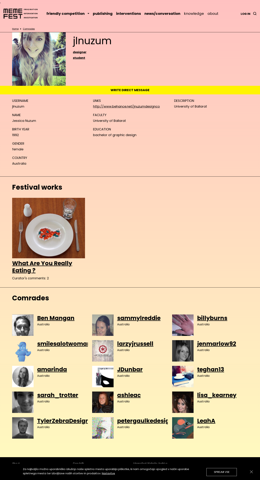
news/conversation (162, 13)
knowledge (194, 13)
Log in (245, 14)
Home (15, 28)
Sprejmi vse (221, 472)
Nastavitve (108, 473)
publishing (102, 13)
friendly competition (67, 13)
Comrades (29, 28)
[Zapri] (251, 471)
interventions (128, 13)
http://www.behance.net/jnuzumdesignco (126, 106)
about (213, 13)
